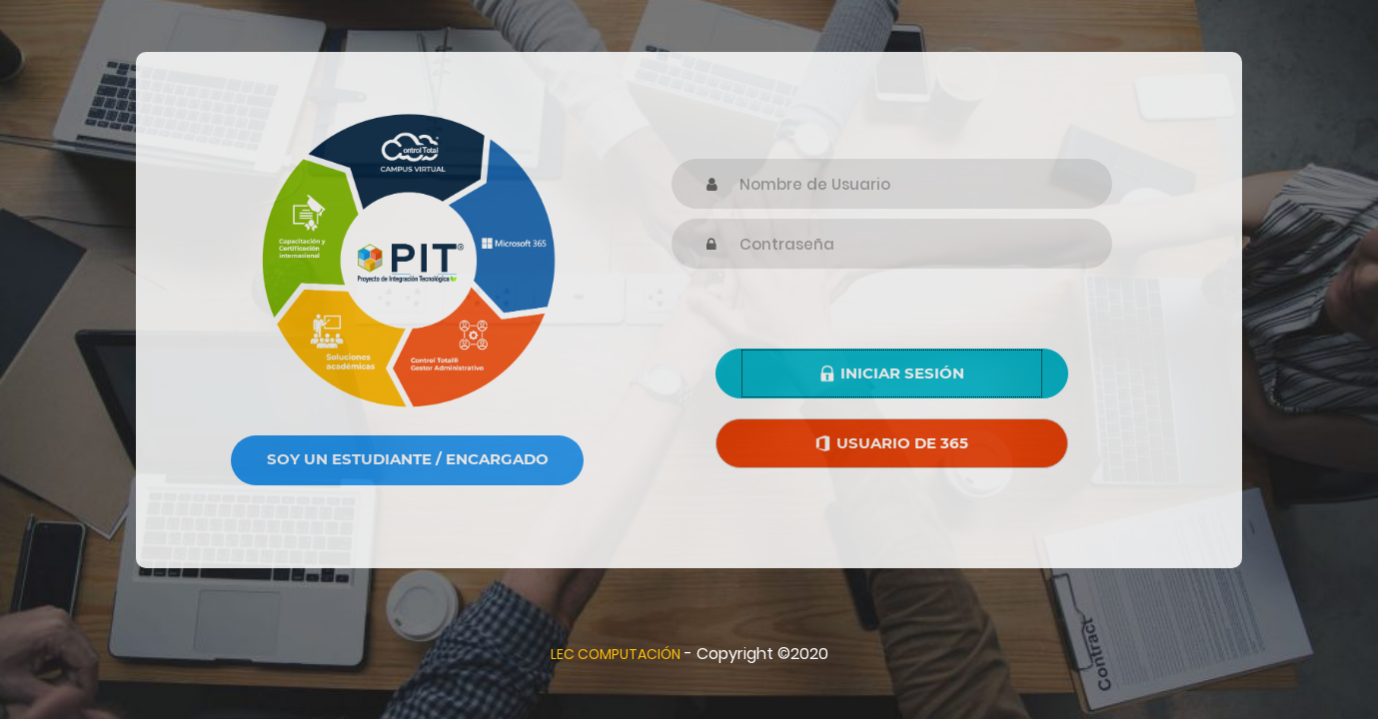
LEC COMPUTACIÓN (616, 654)
